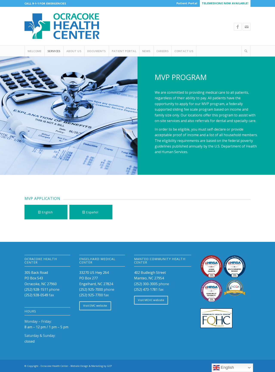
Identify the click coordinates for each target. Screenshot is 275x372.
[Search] (246, 51)
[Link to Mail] (247, 27)
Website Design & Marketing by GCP (91, 365)
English (223, 367)
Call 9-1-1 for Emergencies (45, 3)
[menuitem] (187, 3)
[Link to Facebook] (237, 27)
